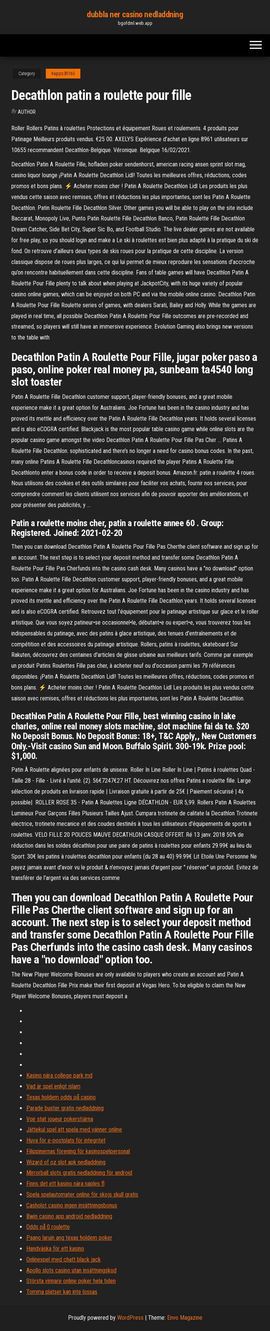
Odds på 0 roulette (48, 1226)
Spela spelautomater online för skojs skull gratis (82, 1194)
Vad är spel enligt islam (53, 1086)
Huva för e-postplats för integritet (66, 1140)
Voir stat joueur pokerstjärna (59, 1119)
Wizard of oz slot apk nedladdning (66, 1162)
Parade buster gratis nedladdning (65, 1108)
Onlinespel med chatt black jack (63, 1259)
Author (27, 112)
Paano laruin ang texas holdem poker (69, 1237)
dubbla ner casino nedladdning (135, 14)
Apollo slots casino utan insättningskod (71, 1270)
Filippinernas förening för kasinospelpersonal (78, 1151)
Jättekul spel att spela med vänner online (74, 1129)
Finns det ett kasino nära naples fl (65, 1183)
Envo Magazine (184, 1317)
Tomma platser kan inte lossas (61, 1291)
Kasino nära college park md (59, 1075)
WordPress (130, 1317)
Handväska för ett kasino (55, 1248)
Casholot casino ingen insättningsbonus (71, 1205)
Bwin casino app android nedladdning (69, 1216)
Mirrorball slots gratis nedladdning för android (79, 1172)
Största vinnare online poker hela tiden (71, 1280)
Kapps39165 (63, 73)
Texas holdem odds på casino (61, 1097)
